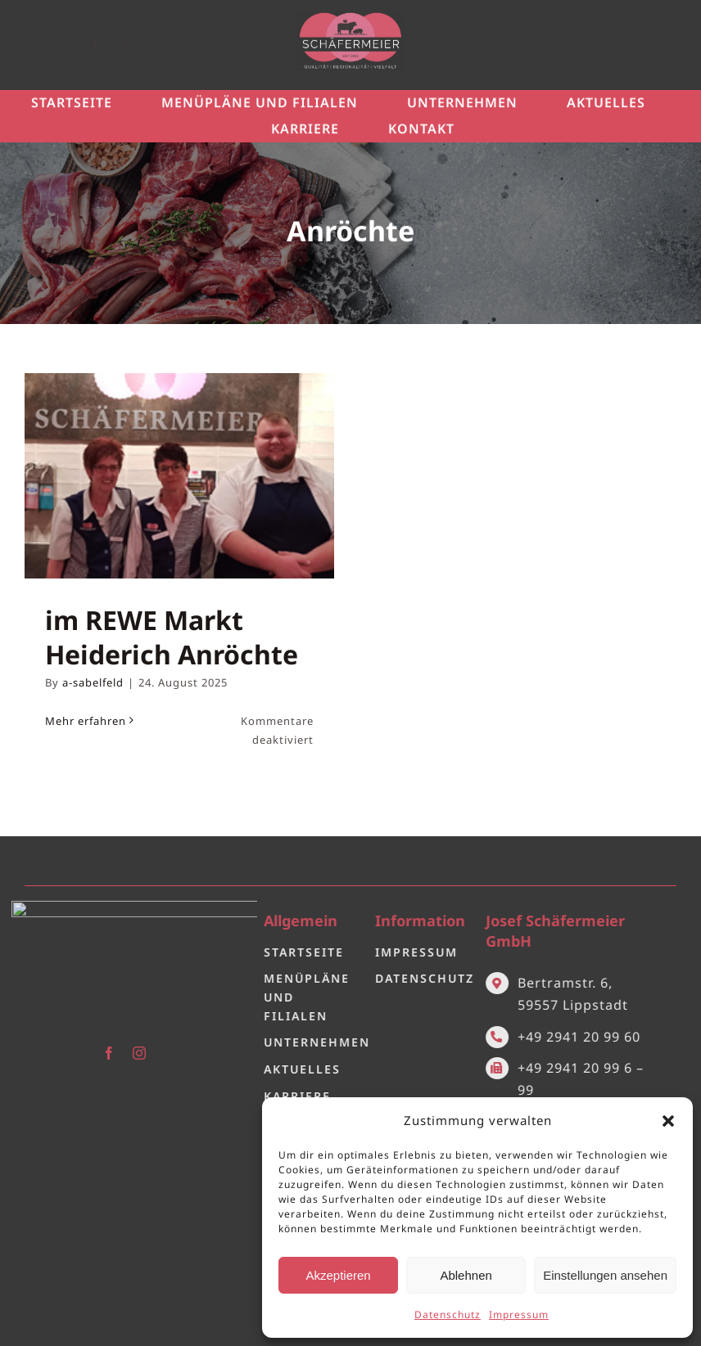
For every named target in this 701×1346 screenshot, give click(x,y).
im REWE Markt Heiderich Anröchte (171, 637)
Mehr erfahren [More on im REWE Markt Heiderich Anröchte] (85, 721)
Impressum (519, 1314)
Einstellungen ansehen (605, 1275)
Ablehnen (465, 1275)
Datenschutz (447, 1314)
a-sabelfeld (93, 682)
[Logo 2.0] (124, 901)
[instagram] (140, 45)
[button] (668, 1121)
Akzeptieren (337, 1275)
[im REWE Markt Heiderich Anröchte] (179, 475)
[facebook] (109, 45)
